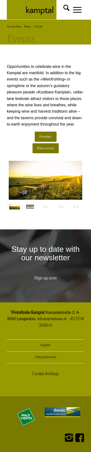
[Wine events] (46, 148)
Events (21, 39)
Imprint (45, 345)
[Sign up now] (46, 278)
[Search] (62, 7)
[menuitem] (62, 8)
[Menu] (75, 10)
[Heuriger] (46, 137)
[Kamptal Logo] (38, 9)
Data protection (45, 357)
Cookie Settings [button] (45, 374)
